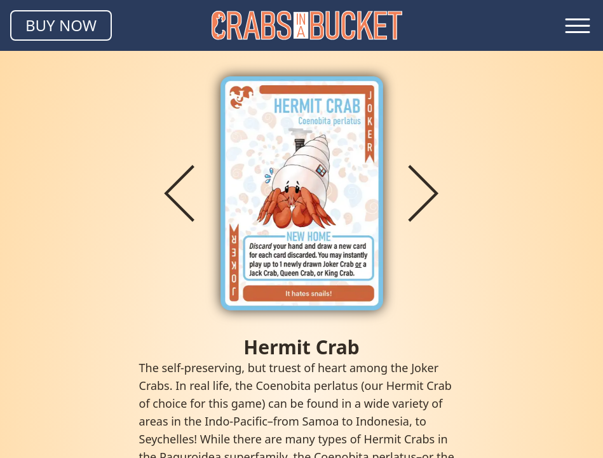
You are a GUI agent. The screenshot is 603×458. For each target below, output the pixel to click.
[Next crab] (423, 193)
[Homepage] (307, 25)
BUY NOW (61, 25)
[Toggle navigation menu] (577, 25)
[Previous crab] (179, 193)
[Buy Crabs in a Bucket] (61, 25)
